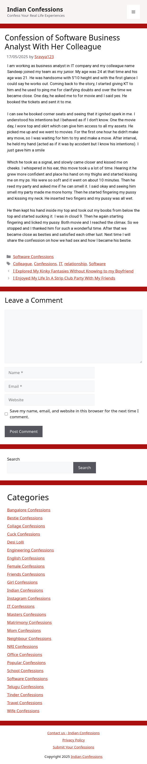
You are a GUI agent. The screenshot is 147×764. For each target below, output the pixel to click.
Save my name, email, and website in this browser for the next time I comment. (74, 414)
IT (60, 263)
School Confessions (25, 670)
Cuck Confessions (23, 534)
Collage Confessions (26, 526)
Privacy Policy (73, 740)
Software (97, 263)
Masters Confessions (26, 614)
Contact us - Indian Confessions (73, 732)
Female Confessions (26, 566)
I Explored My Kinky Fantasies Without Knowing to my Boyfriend (73, 271)
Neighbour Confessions (29, 638)
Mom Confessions (24, 630)
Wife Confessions (23, 710)
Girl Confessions (22, 582)
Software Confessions (33, 256)
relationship (75, 263)
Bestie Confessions (25, 518)
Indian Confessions (35, 9)
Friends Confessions (26, 574)
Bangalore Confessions (28, 510)
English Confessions (26, 558)
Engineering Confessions (30, 550)
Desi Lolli (15, 542)
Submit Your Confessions (73, 747)
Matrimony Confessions (29, 622)
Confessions (45, 263)
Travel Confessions (24, 702)
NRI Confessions (22, 646)
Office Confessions (24, 654)
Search (13, 459)
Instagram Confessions (29, 598)
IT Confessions (21, 606)
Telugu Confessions (25, 686)
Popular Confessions (26, 662)
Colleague (22, 263)
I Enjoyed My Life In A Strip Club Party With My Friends (64, 278)
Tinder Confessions (25, 694)
